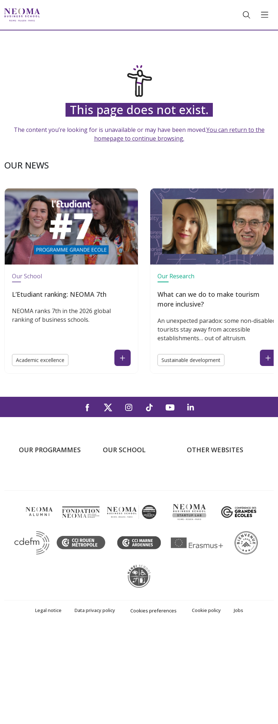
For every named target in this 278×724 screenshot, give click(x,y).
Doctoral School (40, 555)
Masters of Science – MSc (52, 503)
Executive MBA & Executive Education (54, 540)
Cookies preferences (153, 704)
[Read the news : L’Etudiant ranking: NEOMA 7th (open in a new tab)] (122, 358)
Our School (27, 276)
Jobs (238, 704)
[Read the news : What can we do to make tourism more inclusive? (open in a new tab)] (268, 358)
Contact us (117, 514)
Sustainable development (190, 360)
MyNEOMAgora (207, 514)
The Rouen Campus (128, 503)
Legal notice (48, 704)
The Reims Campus (127, 493)
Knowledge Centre (210, 524)
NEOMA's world (207, 483)
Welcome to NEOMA (213, 472)
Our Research (175, 276)
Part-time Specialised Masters (45, 519)
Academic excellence (40, 360)
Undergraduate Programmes (38, 477)
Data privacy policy (95, 704)
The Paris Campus (126, 483)
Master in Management (49, 493)
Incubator (199, 493)
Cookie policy (206, 704)
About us (114, 472)
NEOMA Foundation (213, 503)
